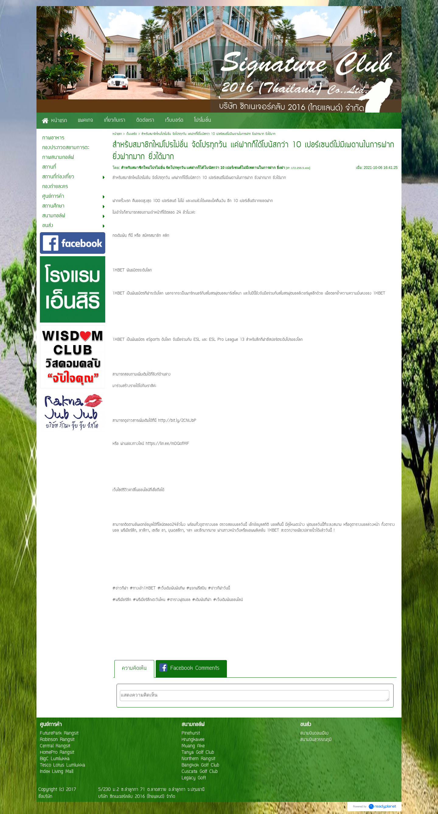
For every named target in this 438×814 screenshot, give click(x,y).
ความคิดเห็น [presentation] (134, 669)
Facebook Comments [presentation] (189, 668)
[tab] (134, 668)
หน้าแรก (117, 134)
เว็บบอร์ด (131, 134)
